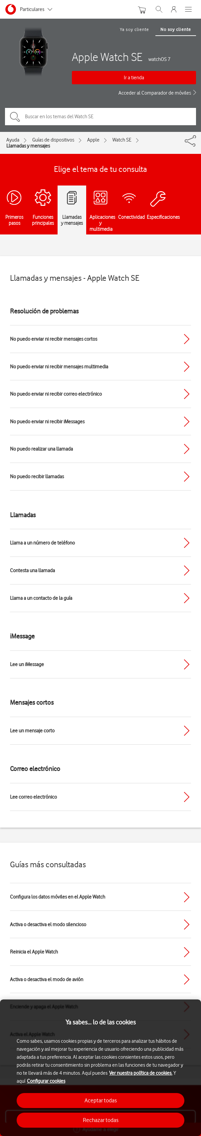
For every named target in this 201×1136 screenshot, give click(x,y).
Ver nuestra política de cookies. (140, 1073)
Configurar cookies (46, 1081)
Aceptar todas (101, 1100)
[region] (100, 1067)
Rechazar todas (100, 1120)
